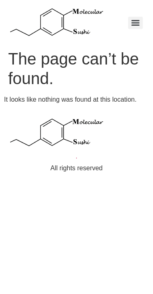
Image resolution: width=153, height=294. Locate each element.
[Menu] (135, 23)
